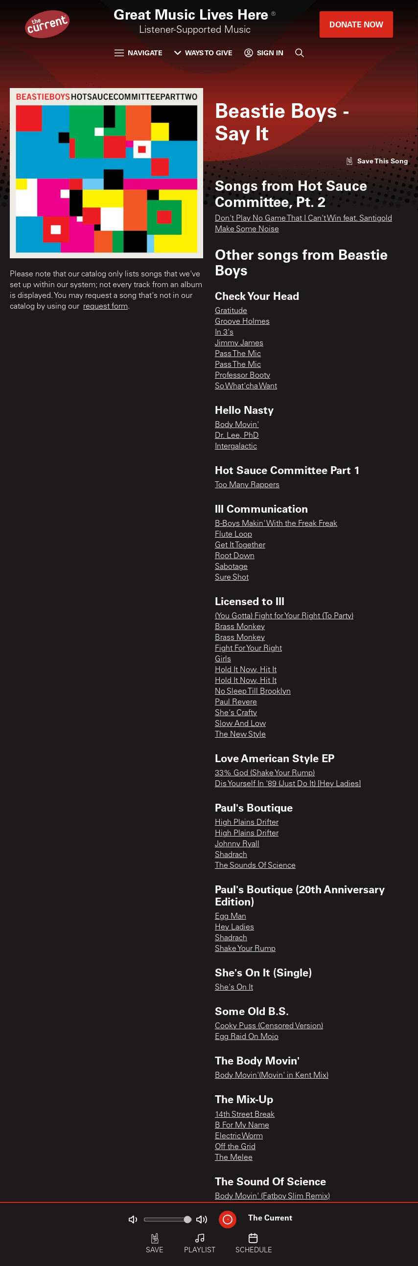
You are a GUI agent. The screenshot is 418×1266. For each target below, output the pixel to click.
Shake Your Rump (245, 949)
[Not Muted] (132, 1219)
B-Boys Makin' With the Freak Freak (276, 524)
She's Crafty (236, 713)
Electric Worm (239, 1136)
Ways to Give (203, 52)
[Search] (299, 52)
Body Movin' (237, 425)
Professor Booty (242, 376)
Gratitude (231, 311)
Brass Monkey (240, 627)
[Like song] (377, 161)
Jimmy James (239, 343)
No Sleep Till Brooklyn (253, 692)
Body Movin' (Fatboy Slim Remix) (272, 1196)
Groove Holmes (242, 322)
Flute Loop (233, 535)
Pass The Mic (238, 354)
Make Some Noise (247, 229)
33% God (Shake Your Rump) (265, 773)
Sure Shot (232, 578)
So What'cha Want (246, 386)
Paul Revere (236, 702)
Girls (223, 659)
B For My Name (242, 1126)
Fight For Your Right (248, 649)
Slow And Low (240, 724)
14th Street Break (245, 1115)
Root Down (235, 556)
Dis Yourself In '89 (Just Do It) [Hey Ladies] (288, 784)
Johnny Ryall (237, 844)
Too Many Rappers (247, 485)
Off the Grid (235, 1147)
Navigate (139, 52)
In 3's (224, 333)
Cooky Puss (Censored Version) (269, 1026)
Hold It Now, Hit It (246, 670)
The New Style (240, 735)
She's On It (234, 988)
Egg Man (230, 917)
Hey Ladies (234, 927)
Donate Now (356, 24)
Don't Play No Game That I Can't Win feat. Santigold (303, 219)
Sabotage (231, 567)
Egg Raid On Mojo (247, 1037)
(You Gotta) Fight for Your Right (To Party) (284, 616)
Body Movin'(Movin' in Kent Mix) (271, 1076)
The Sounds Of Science (255, 866)
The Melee (234, 1158)
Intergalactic (236, 447)
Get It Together (240, 545)
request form (105, 307)
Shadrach (231, 855)
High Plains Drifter (247, 823)
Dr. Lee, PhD (237, 436)
